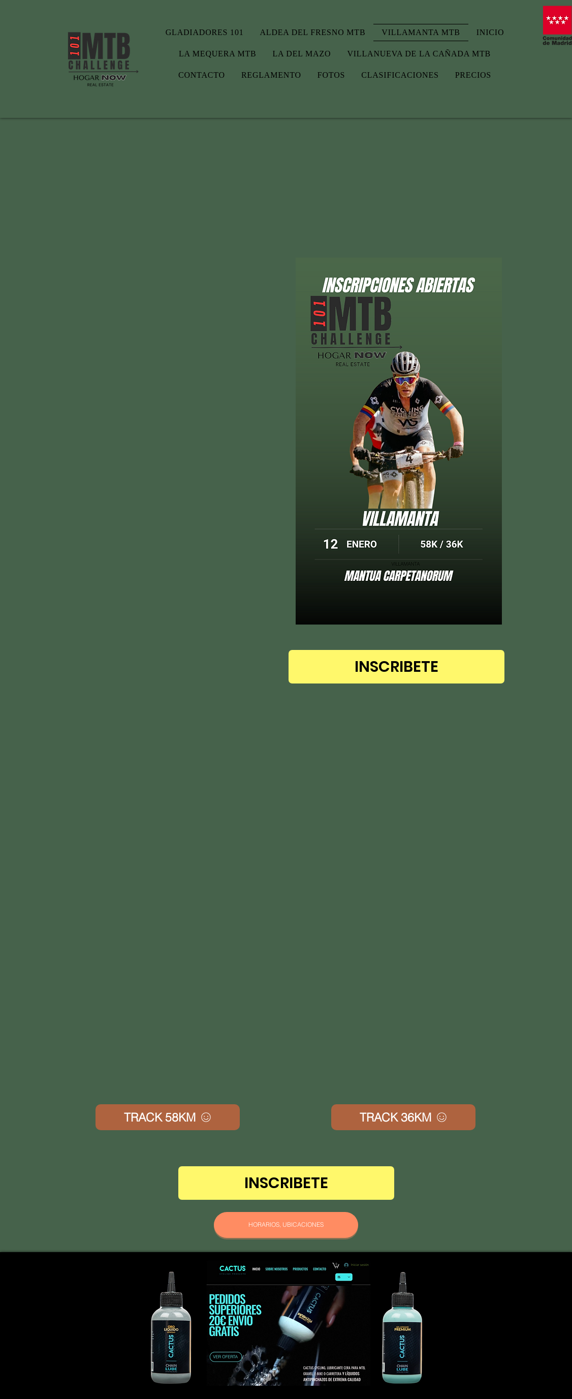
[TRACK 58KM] (168, 1117)
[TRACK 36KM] (403, 1117)
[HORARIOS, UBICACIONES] (286, 1225)
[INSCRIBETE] (396, 666)
